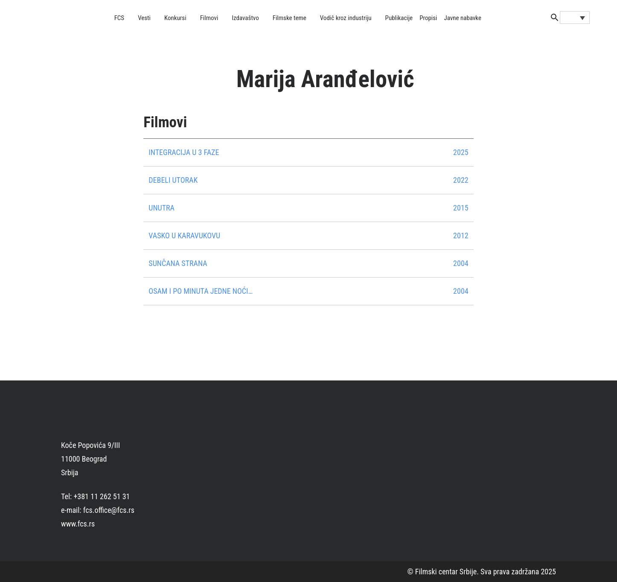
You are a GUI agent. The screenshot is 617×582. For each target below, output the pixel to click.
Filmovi (209, 18)
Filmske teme (289, 18)
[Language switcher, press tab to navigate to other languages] (575, 17)
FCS (119, 18)
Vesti (144, 18)
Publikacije (399, 18)
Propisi (428, 18)
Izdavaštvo (245, 18)
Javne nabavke (462, 18)
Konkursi (175, 18)
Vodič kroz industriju (346, 18)
